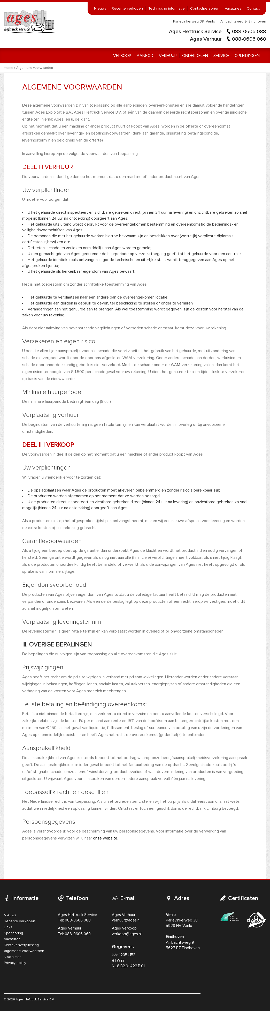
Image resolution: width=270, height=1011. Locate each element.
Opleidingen (247, 56)
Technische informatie (166, 8)
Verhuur (168, 56)
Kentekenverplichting (21, 945)
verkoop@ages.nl (127, 934)
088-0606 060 (249, 39)
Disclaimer (12, 957)
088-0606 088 (249, 31)
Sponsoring (13, 933)
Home (8, 68)
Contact (253, 8)
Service (221, 56)
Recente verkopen (127, 8)
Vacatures (233, 8)
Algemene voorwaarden (24, 951)
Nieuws (100, 8)
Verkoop (122, 56)
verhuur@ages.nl (126, 920)
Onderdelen (195, 56)
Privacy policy (15, 963)
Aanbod (145, 56)
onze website (105, 838)
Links (8, 927)
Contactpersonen (204, 8)
